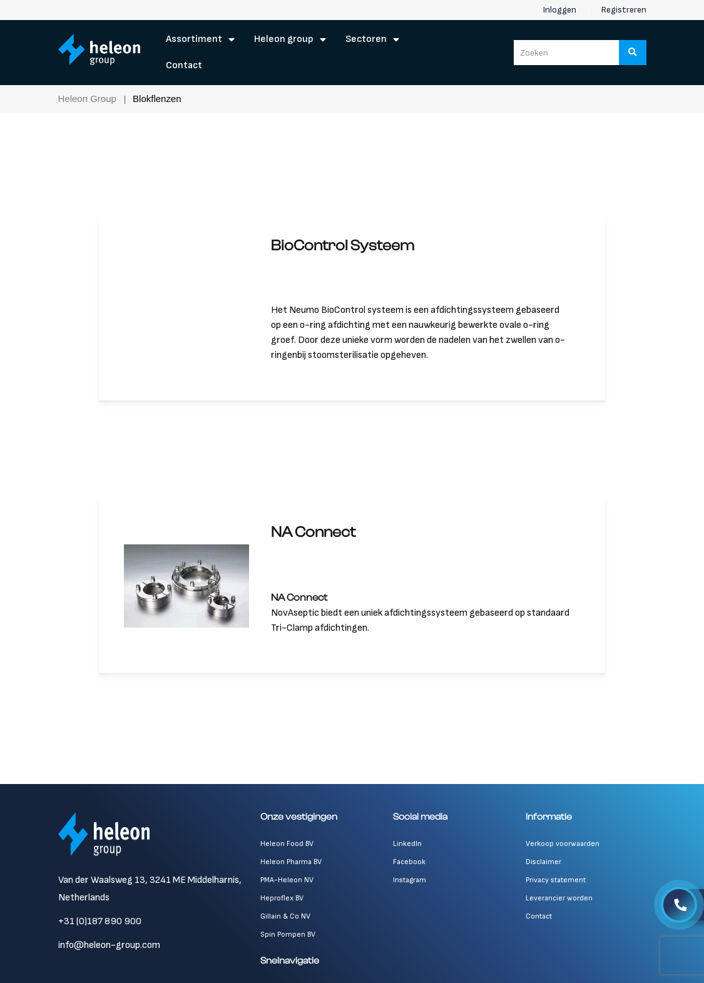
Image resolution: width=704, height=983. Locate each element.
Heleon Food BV (287, 843)
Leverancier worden (559, 898)
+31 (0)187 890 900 (99, 921)
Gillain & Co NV (285, 916)
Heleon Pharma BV (291, 862)
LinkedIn (407, 843)
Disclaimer (543, 862)
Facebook (409, 862)
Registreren (623, 9)
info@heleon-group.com (109, 945)
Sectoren (366, 39)
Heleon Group (284, 39)
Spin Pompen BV (287, 934)
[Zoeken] (632, 52)
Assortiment (194, 39)
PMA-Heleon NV (287, 880)
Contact (184, 65)
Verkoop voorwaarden (562, 843)
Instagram (409, 880)
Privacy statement (556, 880)
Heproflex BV (282, 898)
